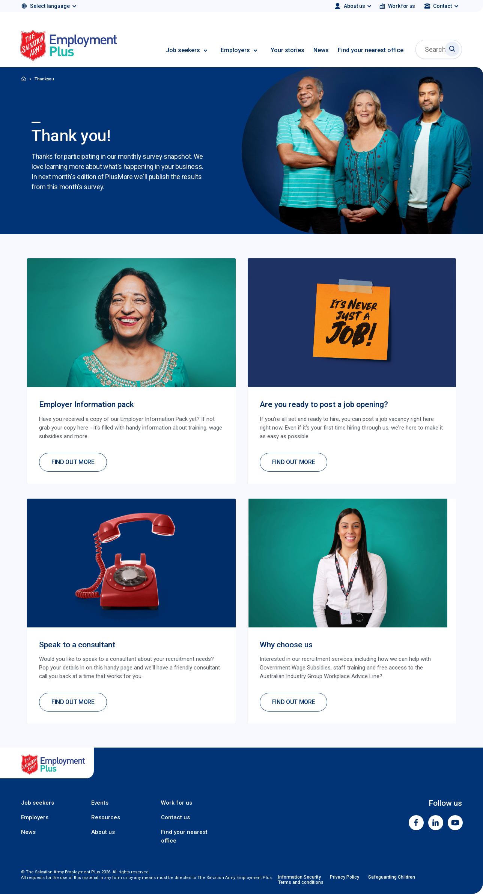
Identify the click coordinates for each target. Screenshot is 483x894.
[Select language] (48, 6)
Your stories (287, 50)
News (321, 50)
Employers (235, 50)
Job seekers (183, 50)
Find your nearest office (370, 50)
